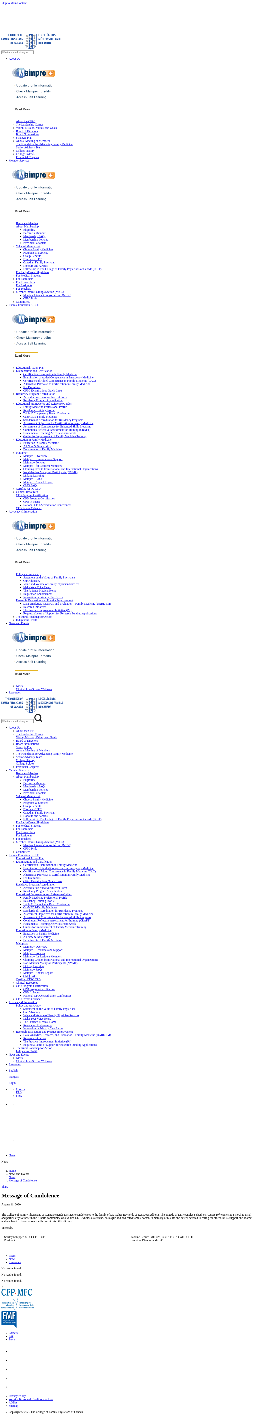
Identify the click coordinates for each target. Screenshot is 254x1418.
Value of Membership (28, 246)
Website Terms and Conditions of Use (31, 1399)
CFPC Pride (30, 298)
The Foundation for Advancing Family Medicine (44, 144)
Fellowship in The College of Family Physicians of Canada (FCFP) (62, 269)
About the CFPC (25, 121)
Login (12, 1082)
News (19, 685)
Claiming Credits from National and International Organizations (60, 469)
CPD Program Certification (32, 495)
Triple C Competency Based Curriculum (46, 413)
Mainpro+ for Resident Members (42, 465)
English (13, 1070)
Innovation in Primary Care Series (43, 597)
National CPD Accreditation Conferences (47, 505)
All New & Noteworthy (37, 446)
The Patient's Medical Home (39, 590)
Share (4, 1186)
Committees (23, 301)
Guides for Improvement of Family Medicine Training (55, 436)
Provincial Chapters (27, 157)
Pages (12, 1255)
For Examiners (24, 278)
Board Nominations (27, 134)
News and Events (19, 623)
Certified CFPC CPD (28, 488)
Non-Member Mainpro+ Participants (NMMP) (50, 472)
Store (19, 1095)
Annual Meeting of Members (33, 140)
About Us (14, 58)
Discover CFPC (32, 259)
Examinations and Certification (34, 370)
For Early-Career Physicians (32, 272)
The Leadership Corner (29, 124)
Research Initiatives (34, 606)
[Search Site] (17, 52)
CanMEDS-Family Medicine (40, 416)
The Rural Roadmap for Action (34, 616)
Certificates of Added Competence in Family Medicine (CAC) (59, 380)
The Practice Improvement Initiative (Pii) (47, 610)
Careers (20, 1089)
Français (14, 1076)
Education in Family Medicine (33, 439)
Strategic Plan (24, 137)
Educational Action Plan (30, 367)
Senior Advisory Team (29, 147)
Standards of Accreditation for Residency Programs (53, 419)
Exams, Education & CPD (24, 304)
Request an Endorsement (37, 593)
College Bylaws (25, 154)
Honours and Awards (35, 265)
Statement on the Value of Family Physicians (49, 577)
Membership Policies (35, 239)
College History (25, 150)
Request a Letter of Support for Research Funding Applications (60, 613)
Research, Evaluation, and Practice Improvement (44, 600)
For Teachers (23, 288)
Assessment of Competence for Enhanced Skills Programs (57, 426)
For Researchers (25, 282)
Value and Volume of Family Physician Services (51, 584)
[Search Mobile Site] (17, 721)
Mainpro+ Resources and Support (43, 459)
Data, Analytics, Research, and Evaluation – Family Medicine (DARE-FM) (67, 603)
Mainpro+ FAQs (32, 478)
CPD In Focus (31, 501)
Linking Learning (33, 475)
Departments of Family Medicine (42, 449)
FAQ (19, 1092)
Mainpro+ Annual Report (38, 482)
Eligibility (29, 229)
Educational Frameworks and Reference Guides (44, 403)
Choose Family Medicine (38, 249)
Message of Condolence (23, 1180)
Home (12, 1170)
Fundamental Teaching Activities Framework (49, 433)
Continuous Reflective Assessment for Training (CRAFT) (56, 429)
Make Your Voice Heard (37, 587)
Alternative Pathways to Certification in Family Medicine (56, 384)
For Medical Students (28, 275)
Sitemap (13, 1405)
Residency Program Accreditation (35, 393)
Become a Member (27, 223)
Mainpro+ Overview (35, 455)
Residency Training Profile (39, 410)
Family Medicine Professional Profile (45, 406)
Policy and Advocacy (28, 574)
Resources (15, 692)
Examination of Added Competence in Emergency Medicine (58, 377)
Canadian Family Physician (39, 262)
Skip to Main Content (14, 3)
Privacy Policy (17, 1395)
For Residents (24, 285)
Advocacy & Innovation (23, 511)
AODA (13, 1402)
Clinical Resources (27, 491)
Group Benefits (32, 255)
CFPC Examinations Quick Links (42, 390)
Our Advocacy (31, 580)
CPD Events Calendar (28, 508)
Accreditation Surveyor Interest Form (45, 397)
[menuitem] (131, 1078)
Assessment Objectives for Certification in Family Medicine (58, 423)
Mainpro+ (22, 452)
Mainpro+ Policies (34, 462)
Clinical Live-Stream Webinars (34, 689)
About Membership (27, 226)
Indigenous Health (26, 620)
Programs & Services (35, 252)
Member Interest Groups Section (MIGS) (40, 291)
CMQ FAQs (30, 485)
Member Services (19, 160)
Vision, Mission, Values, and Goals (36, 127)
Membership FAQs (34, 236)
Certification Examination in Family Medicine (50, 374)
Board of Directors (27, 131)
